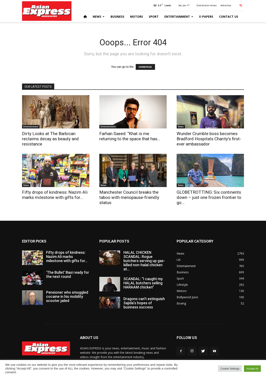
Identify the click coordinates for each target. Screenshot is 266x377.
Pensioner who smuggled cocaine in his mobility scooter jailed (67, 296)
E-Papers (206, 16)
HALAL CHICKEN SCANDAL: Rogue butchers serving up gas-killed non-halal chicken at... (144, 260)
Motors (136, 16)
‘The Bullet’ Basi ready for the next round (67, 274)
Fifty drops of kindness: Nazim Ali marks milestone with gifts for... (55, 195)
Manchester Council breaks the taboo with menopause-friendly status (129, 197)
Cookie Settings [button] (229, 368)
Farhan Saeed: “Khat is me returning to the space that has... (129, 136)
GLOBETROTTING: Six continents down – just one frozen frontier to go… (209, 197)
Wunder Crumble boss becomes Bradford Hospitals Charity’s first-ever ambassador (209, 139)
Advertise (225, 5)
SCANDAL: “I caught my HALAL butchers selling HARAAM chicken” (143, 283)
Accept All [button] (252, 368)
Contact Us (228, 16)
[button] (241, 5)
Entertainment (178, 16)
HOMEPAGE (145, 67)
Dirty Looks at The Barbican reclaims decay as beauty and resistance (50, 139)
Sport (154, 16)
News (99, 16)
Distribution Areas (207, 5)
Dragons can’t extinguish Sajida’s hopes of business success (144, 303)
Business (117, 16)
